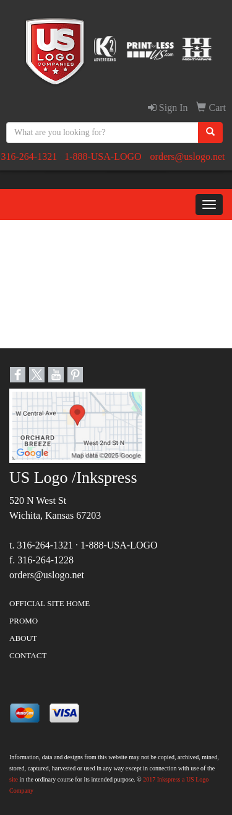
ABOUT (23, 638)
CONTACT (27, 655)
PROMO (23, 620)
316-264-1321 (29, 156)
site (13, 779)
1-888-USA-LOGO (102, 156)
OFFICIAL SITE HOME (49, 603)
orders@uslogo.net (187, 156)
